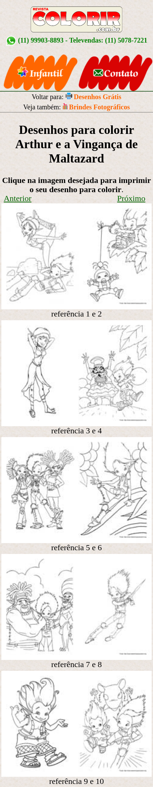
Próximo (131, 198)
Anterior (17, 198)
